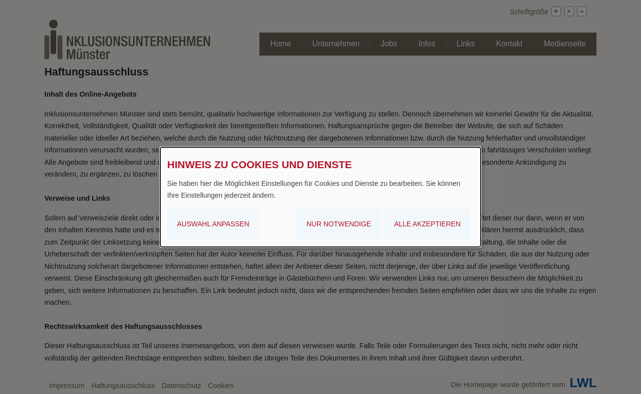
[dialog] (320, 197)
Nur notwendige (339, 224)
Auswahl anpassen (213, 224)
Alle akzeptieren (427, 224)
